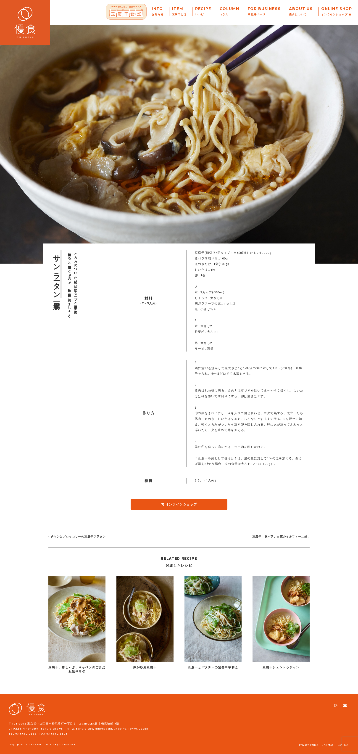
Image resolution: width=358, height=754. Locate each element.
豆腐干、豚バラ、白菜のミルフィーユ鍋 (280, 536)
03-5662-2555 (26, 729)
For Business (264, 11)
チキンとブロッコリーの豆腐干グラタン (77, 536)
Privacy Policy (308, 740)
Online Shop (336, 11)
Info (157, 11)
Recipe (203, 11)
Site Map (328, 740)
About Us (301, 11)
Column (229, 11)
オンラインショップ (179, 504)
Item (179, 11)
